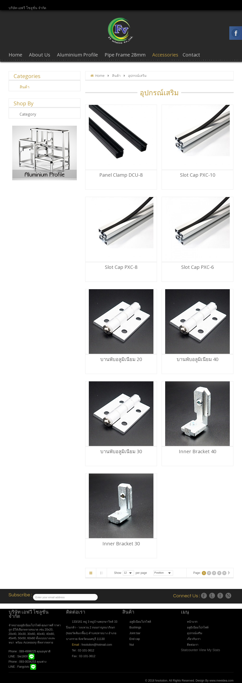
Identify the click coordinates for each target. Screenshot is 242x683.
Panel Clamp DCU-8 (121, 175)
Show (117, 573)
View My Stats (209, 650)
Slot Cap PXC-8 (121, 267)
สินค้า (116, 75)
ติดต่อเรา (192, 644)
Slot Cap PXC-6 (197, 267)
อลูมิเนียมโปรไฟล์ (140, 621)
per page (141, 573)
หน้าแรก (192, 621)
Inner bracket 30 (121, 543)
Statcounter (189, 650)
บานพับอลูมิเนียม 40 (197, 359)
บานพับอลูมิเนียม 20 (121, 359)
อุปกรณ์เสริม (194, 633)
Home (100, 75)
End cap (134, 639)
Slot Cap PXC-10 (197, 175)
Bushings (135, 627)
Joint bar (135, 633)
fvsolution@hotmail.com (96, 644)
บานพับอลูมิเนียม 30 (121, 451)
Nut (131, 644)
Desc (176, 573)
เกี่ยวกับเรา (194, 639)
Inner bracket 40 (197, 451)
